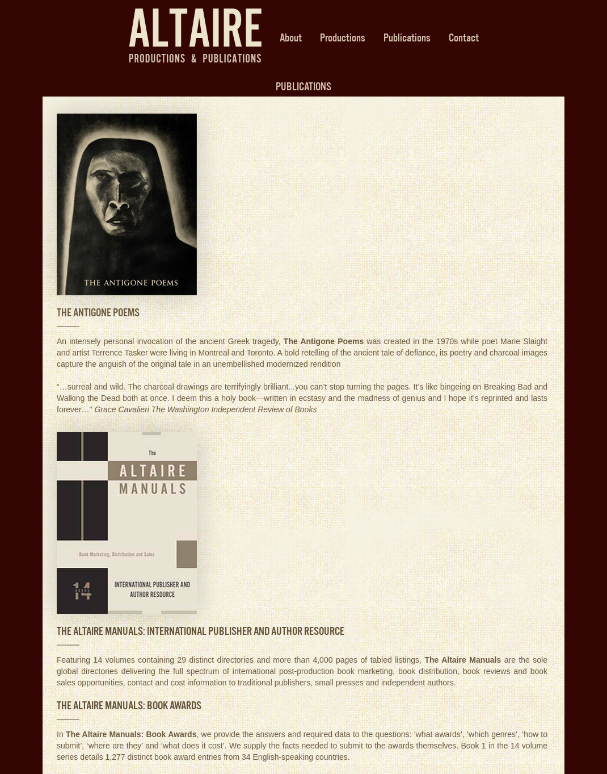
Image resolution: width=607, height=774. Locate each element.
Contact (464, 37)
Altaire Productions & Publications (195, 35)
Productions (342, 37)
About (291, 37)
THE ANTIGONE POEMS (98, 312)
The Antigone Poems (324, 341)
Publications (407, 37)
